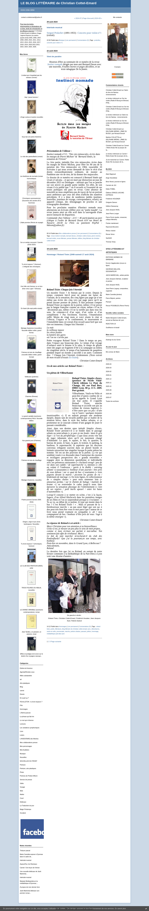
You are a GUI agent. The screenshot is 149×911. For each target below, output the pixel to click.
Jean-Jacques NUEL (113, 210)
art (21, 679)
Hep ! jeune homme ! (31, 97)
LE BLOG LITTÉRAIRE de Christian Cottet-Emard (58, 3)
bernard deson (71, 236)
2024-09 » (98, 18)
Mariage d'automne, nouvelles (31, 480)
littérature (58, 629)
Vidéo (22, 783)
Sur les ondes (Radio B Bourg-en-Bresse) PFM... (117, 101)
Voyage (22, 787)
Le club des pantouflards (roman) (31, 156)
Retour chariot (110, 230)
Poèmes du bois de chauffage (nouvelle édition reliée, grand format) (31, 355)
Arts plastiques (25, 683)
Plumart (108, 302)
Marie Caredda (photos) (114, 294)
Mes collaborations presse (29, 742)
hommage (95, 631)
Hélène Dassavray (112, 206)
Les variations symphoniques (29, 728)
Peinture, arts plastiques (28, 768)
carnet (22, 690)
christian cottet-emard (84, 236)
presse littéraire (72, 238)
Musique (23, 754)
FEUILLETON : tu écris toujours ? (31, 702)
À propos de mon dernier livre (30, 887)
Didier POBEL (110, 189)
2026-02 (108, 371)
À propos (118, 67)
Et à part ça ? (24, 698)
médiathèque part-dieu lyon (56, 634)
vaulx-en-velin (51, 631)
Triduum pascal (25, 850)
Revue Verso (110, 234)
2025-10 (108, 386)
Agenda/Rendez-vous (27, 672)
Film (21, 705)
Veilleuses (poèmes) (31, 377)
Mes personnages (26, 746)
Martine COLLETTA (112, 137)
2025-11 (108, 382)
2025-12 (108, 379)
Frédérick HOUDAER (113, 199)
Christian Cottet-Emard (113, 90)
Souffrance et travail (112, 327)
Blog (21, 687)
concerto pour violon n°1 (55, 43)
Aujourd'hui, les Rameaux (28, 864)
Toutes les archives (112, 401)
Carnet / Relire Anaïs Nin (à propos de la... (117, 148)
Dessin (22, 694)
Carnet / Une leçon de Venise (30, 868)
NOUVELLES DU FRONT (28, 761)
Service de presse (26, 779)
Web (21, 791)
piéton (89, 631)
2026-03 (108, 368)
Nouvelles (23, 757)
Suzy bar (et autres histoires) (31, 137)
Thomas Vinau (111, 242)
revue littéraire (61, 238)
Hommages (24, 709)
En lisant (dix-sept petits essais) (31, 308)
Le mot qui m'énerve (27, 720)
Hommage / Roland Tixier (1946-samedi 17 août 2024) (70, 254)
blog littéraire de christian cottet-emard (74, 629)
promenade (60, 631)
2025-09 (108, 390)
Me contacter (117, 17)
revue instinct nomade (58, 236)
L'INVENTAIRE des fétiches (29, 739)
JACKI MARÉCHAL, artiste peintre (117, 275)
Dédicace (23, 802)
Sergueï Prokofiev (55, 33)
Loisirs (22, 735)
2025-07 (108, 397)
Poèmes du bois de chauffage (31, 460)
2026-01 (108, 375)
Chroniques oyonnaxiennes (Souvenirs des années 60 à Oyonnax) (31, 201)
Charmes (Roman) (31, 396)
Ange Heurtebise (111, 178)
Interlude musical (25, 860)
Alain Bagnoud (111, 174)
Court (22, 798)
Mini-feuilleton (24, 750)
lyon (89, 629)
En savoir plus (120, 909)
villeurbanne (95, 629)
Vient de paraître (54, 56)
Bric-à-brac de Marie (113, 352)
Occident (23, 813)
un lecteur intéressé (112, 98)
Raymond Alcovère (112, 227)
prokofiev (97, 40)
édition (80, 238)
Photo (22, 772)
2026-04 (108, 364)
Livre (21, 731)
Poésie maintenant (112, 223)
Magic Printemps (25, 809)
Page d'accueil (88, 18)
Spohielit (109, 238)
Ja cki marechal (111, 160)
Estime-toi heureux (26, 668)
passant (83, 631)
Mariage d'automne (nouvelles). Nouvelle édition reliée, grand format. (31, 330)
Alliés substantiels (26, 675)
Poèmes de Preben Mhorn (29, 776)
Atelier (22, 794)
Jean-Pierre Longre (112, 213)
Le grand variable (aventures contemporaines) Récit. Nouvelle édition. (31, 418)
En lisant (73, 357)
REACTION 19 (111, 324)
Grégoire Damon (111, 202)
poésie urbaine (75, 631)
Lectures (23, 724)
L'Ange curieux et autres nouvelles (31, 117)
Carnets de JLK (111, 185)
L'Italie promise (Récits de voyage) (31, 222)
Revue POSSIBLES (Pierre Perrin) (117, 305)
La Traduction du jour (27, 805)
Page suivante (56, 641)
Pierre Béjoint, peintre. (113, 298)
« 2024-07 (77, 18)
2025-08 (108, 394)
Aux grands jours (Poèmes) (31, 440)
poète (52, 629)
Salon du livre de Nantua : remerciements (117, 92)
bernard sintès (51, 238)
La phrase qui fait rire (27, 716)
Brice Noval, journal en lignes (116, 181)
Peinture (23, 765)
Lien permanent (71, 40)
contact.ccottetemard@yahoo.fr (31, 17)
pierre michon (96, 236)
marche (67, 631)
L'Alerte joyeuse (25, 713)
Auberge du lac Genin (113, 340)
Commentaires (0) (83, 40)
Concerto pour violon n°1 (89, 33)
